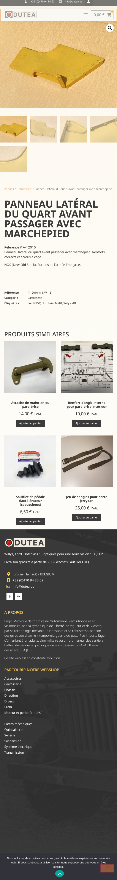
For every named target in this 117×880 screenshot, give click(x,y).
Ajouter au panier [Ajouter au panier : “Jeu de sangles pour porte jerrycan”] (87, 517)
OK (59, 873)
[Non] (107, 868)
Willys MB (69, 303)
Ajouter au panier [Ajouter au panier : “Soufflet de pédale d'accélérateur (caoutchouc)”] (30, 521)
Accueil (9, 189)
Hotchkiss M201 (52, 303)
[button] (110, 28)
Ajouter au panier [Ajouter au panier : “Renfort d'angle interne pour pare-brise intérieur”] (87, 423)
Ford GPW (34, 303)
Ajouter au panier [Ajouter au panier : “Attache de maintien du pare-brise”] (30, 423)
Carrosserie (24, 189)
